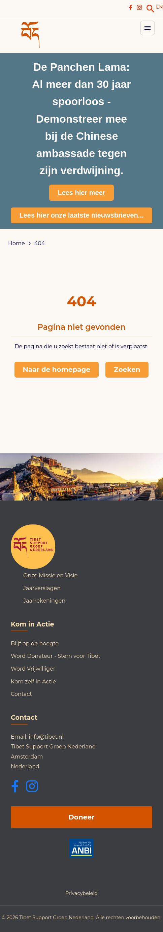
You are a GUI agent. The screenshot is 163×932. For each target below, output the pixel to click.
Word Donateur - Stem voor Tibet (55, 656)
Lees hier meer (81, 192)
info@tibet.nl (46, 737)
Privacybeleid (81, 893)
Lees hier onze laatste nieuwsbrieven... (81, 215)
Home (16, 243)
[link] (150, 8)
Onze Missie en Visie (50, 575)
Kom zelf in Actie (33, 681)
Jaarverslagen (42, 588)
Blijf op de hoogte (35, 643)
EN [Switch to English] (159, 7)
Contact (21, 694)
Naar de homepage (57, 369)
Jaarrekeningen (44, 601)
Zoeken (127, 369)
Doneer (81, 817)
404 (39, 243)
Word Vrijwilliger (33, 669)
